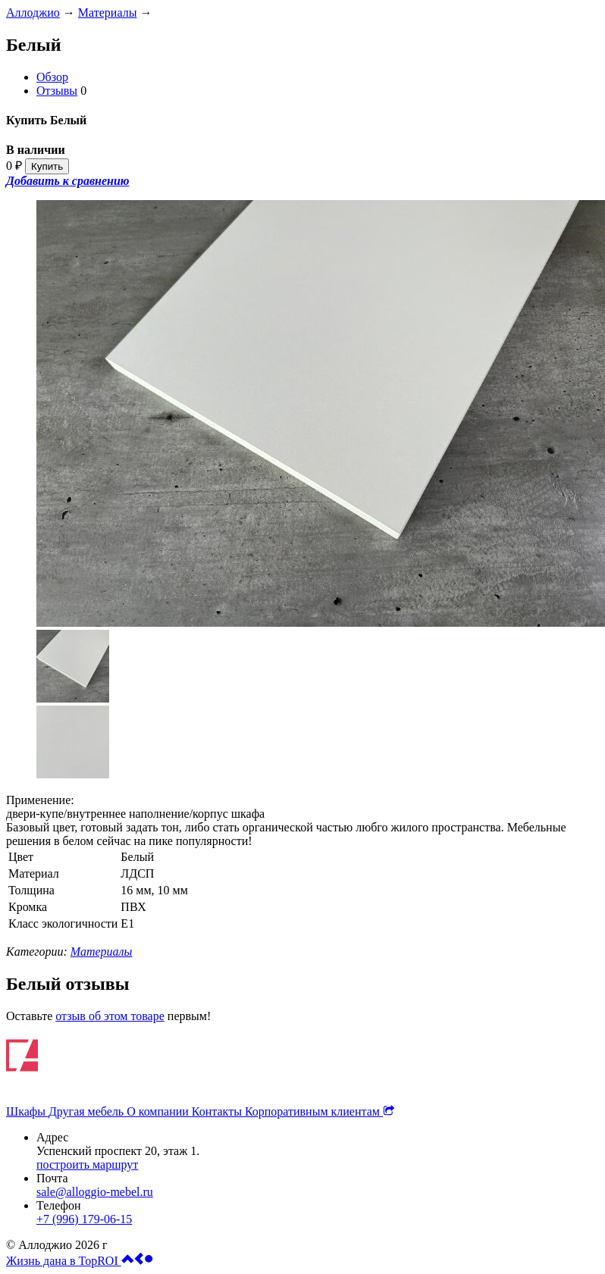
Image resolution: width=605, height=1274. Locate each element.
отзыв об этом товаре (110, 1015)
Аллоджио (33, 12)
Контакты (218, 1111)
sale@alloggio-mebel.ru (94, 1191)
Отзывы (56, 90)
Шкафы (27, 1111)
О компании (159, 1111)
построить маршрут (87, 1164)
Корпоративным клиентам (319, 1111)
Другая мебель (88, 1111)
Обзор (52, 76)
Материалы (107, 12)
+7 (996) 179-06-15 (84, 1219)
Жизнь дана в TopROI (79, 1260)
